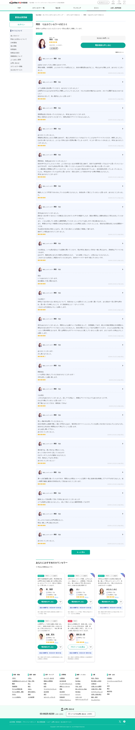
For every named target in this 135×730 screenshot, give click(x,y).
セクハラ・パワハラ (49, 697)
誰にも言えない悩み (81, 689)
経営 (45, 686)
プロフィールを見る (78, 647)
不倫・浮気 (31, 681)
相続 (108, 694)
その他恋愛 (31, 697)
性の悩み (77, 681)
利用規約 (13, 49)
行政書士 (109, 678)
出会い (30, 689)
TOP (19, 8)
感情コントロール (65, 686)
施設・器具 (94, 697)
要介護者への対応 (96, 681)
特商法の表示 (15, 53)
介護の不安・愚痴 (96, 689)
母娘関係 (14, 686)
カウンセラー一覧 (38, 8)
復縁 (29, 694)
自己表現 (62, 692)
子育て (14, 678)
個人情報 (13, 46)
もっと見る (81, 552)
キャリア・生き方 (49, 678)
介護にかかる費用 (96, 686)
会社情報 (12, 722)
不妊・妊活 (78, 686)
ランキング (77, 8)
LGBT (77, 678)
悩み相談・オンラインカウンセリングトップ (49, 15)
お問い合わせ (15, 63)
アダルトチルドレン (65, 700)
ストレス (77, 694)
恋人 (29, 683)
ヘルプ (48, 722)
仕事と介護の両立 (96, 694)
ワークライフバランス (50, 689)
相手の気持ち (32, 692)
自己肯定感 (63, 681)
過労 (45, 694)
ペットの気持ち (16, 697)
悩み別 (58, 8)
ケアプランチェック (97, 692)
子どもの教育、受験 (18, 692)
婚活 (29, 686)
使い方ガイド (15, 36)
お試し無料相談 (116, 8)
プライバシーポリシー (29, 722)
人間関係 (62, 678)
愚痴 (61, 689)
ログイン (21, 24)
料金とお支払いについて (19, 39)
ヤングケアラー (95, 700)
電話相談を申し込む (103, 45)
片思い (30, 678)
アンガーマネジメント (66, 683)
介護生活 (93, 683)
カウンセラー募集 (16, 66)
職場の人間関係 (48, 681)
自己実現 (46, 692)
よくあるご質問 (16, 60)
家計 (108, 688)
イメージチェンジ (65, 694)
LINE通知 (14, 42)
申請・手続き (95, 678)
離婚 (13, 683)
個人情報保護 (41, 722)
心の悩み (77, 683)
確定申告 (109, 691)
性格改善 (62, 697)
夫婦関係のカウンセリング (19, 681)
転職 (45, 683)
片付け (14, 694)
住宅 (108, 686)
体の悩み (77, 692)
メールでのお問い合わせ (80, 714)
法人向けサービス (103, 2)
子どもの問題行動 (17, 689)
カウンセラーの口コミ (73, 15)
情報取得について (16, 56)
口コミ (96, 9)
